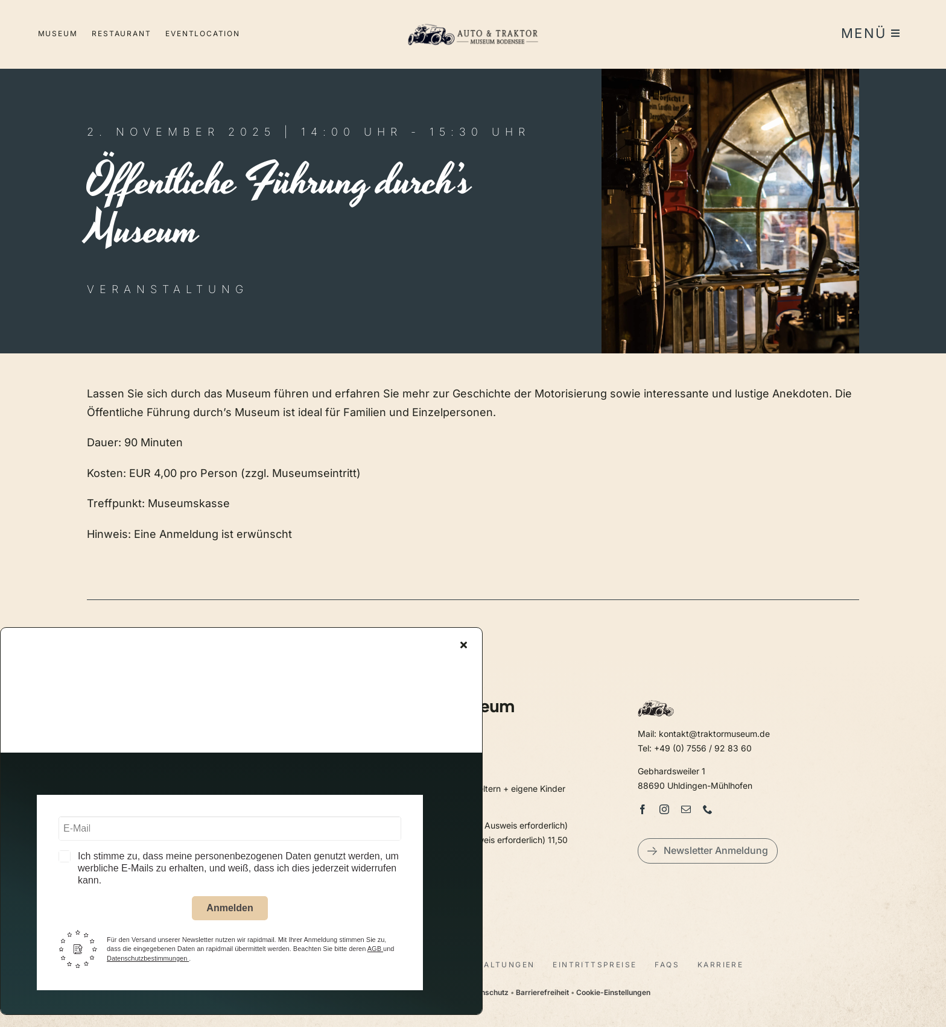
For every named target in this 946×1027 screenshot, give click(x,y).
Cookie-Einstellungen (613, 992)
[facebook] (642, 809)
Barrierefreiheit (542, 992)
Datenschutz (487, 992)
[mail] (686, 809)
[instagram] (664, 809)
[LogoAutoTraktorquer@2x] (473, 18)
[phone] (708, 809)
